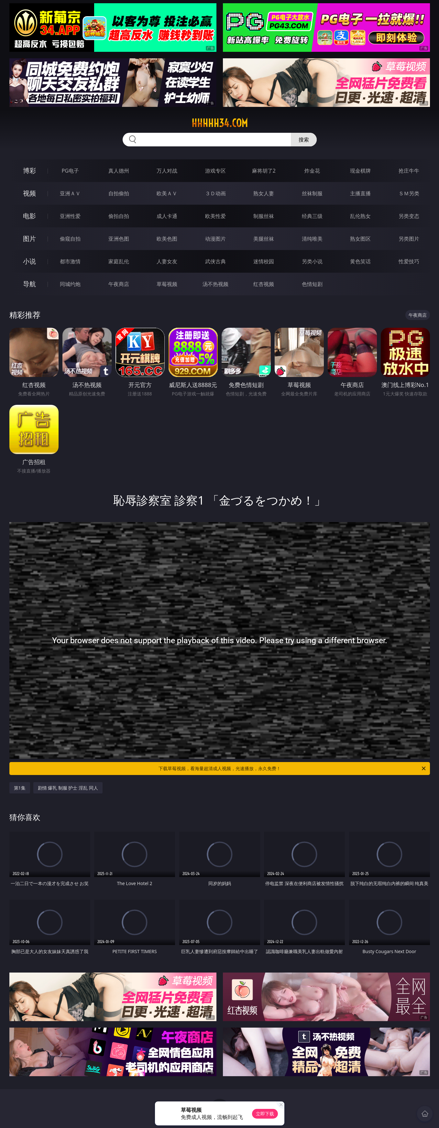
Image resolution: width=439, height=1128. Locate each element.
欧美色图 (167, 238)
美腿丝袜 (263, 238)
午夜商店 (118, 284)
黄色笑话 (360, 261)
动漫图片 (215, 238)
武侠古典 (215, 261)
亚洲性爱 (70, 216)
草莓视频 (167, 284)
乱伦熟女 (360, 216)
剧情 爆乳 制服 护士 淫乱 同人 (68, 788)
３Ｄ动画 (215, 193)
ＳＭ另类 (409, 193)
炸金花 (312, 170)
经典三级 (312, 216)
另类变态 (409, 216)
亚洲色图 (118, 238)
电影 (29, 215)
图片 (29, 238)
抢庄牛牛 (409, 170)
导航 (29, 283)
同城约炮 (70, 284)
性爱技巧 (409, 261)
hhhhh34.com (220, 123)
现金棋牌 (360, 170)
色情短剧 (312, 284)
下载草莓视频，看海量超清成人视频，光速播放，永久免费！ (293, 768)
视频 (29, 193)
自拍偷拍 (118, 193)
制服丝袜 (263, 216)
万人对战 (167, 170)
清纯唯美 (312, 238)
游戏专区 (215, 170)
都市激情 (70, 261)
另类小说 (312, 261)
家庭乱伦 (118, 261)
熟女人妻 (263, 193)
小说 (29, 261)
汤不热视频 (215, 284)
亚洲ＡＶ (70, 193)
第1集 (20, 788)
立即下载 (265, 1114)
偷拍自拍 (118, 216)
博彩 (29, 170)
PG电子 (70, 170)
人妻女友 (167, 261)
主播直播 (360, 193)
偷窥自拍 (70, 238)
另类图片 (409, 238)
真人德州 (118, 170)
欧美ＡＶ (167, 193)
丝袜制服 (312, 193)
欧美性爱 (215, 216)
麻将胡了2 (264, 170)
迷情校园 (263, 261)
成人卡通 (167, 216)
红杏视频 (263, 284)
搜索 (304, 139)
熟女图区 (360, 238)
